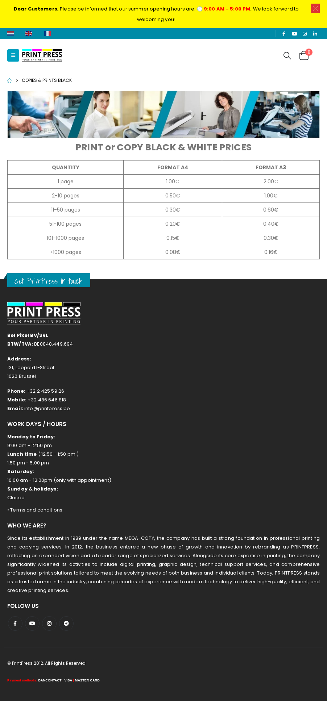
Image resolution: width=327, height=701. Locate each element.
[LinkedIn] (315, 33)
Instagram (49, 623)
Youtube (32, 623)
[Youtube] (294, 33)
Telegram (66, 623)
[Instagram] (305, 33)
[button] (13, 55)
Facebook (15, 623)
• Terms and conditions (34, 509)
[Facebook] (284, 33)
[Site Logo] (42, 55)
